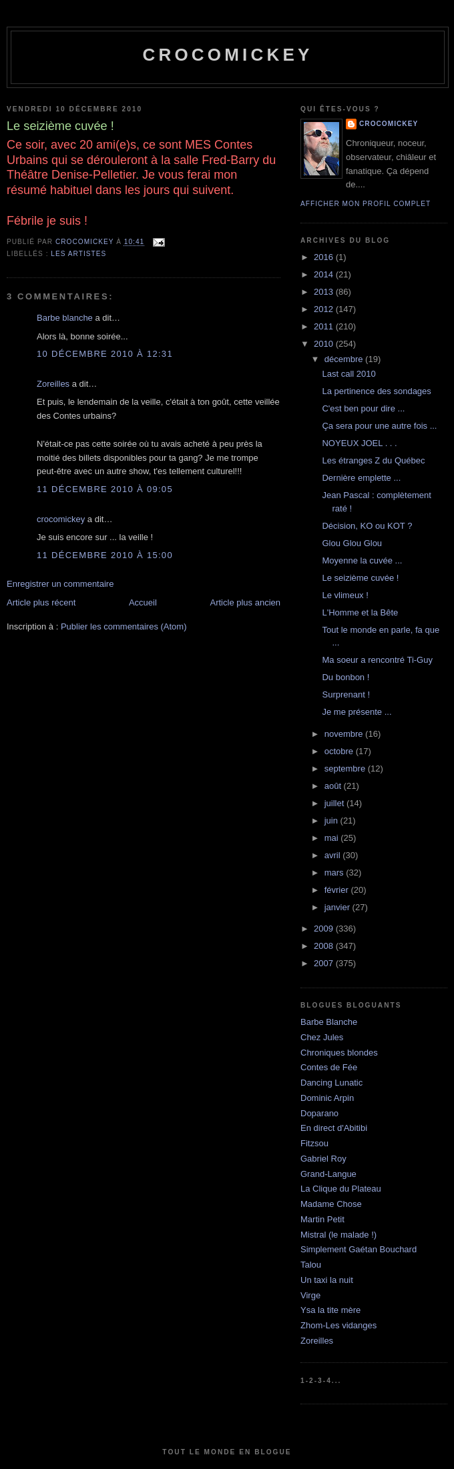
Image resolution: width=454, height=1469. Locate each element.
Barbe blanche (65, 318)
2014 (325, 274)
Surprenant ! (346, 694)
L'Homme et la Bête (360, 612)
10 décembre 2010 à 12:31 (105, 354)
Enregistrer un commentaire (60, 584)
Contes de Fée (328, 1067)
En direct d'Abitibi (333, 1128)
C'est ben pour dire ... (363, 408)
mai (332, 838)
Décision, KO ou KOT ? (367, 526)
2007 (325, 963)
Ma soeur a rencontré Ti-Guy (377, 660)
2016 (325, 257)
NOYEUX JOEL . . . (359, 443)
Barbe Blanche (328, 1022)
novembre (344, 734)
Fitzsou (314, 1143)
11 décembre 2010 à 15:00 (105, 555)
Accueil (143, 602)
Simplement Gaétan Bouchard (358, 1249)
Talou (310, 1265)
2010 (325, 344)
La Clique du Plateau (340, 1189)
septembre (346, 769)
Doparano (319, 1113)
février (337, 890)
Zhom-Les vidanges (338, 1325)
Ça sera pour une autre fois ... (379, 426)
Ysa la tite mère (330, 1310)
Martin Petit (322, 1219)
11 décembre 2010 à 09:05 (105, 489)
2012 (325, 309)
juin (332, 821)
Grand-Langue (328, 1174)
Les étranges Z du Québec (373, 460)
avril (333, 855)
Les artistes (78, 253)
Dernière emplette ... (361, 478)
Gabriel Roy (323, 1159)
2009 (325, 929)
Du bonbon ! (345, 677)
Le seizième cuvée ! (360, 578)
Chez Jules (321, 1037)
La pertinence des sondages (376, 391)
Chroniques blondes (339, 1053)
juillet (335, 803)
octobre (340, 751)
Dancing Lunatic (331, 1083)
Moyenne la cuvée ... (362, 560)
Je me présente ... (356, 712)
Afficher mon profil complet (365, 203)
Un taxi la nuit (326, 1280)
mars (335, 873)
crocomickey (227, 55)
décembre (344, 359)
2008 (325, 946)
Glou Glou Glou (352, 543)
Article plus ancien (245, 602)
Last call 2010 (348, 374)
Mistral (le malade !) (338, 1235)
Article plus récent (41, 602)
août (334, 786)
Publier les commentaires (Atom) (124, 626)
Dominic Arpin (327, 1098)
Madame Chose (331, 1204)
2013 (325, 292)
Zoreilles (53, 384)
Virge (310, 1295)
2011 (325, 326)
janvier (338, 907)
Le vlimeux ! (345, 595)
